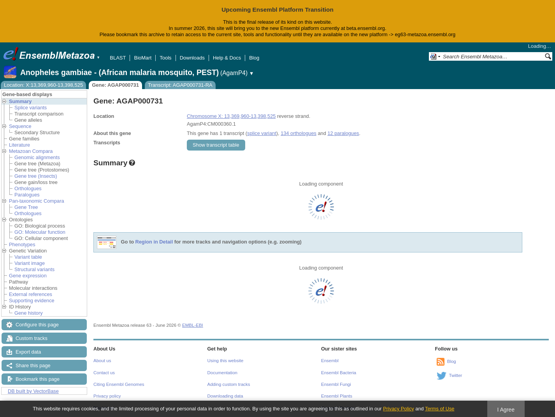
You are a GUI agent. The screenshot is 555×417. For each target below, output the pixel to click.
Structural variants (34, 269)
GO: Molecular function (39, 232)
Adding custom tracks (228, 384)
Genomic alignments (37, 157)
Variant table (28, 257)
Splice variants (30, 107)
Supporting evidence (31, 300)
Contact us (104, 372)
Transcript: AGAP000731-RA (180, 85)
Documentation (222, 372)
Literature (19, 145)
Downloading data (225, 396)
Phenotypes (22, 244)
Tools (165, 58)
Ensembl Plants (336, 396)
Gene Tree (26, 207)
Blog (254, 58)
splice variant (261, 133)
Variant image (29, 263)
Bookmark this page (38, 379)
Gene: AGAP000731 (115, 85)
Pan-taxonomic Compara (36, 201)
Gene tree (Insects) (35, 176)
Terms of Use (439, 409)
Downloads (192, 58)
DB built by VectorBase (33, 391)
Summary (20, 101)
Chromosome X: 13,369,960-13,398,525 (231, 116)
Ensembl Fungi (336, 384)
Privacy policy (107, 396)
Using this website (225, 360)
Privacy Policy (398, 409)
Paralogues (27, 195)
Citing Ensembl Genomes (118, 384)
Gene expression (28, 276)
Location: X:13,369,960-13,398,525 (43, 85)
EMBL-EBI (192, 325)
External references (30, 294)
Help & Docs (227, 58)
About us (102, 360)
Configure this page (37, 325)
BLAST (118, 58)
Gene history (28, 313)
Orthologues (28, 188)
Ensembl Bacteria (338, 372)
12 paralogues (343, 133)
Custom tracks (31, 338)
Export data (28, 352)
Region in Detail (154, 242)
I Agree (506, 409)
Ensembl (330, 360)
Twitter (455, 375)
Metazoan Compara (31, 151)
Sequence (20, 126)
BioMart (142, 58)
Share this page (33, 365)
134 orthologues (298, 133)
